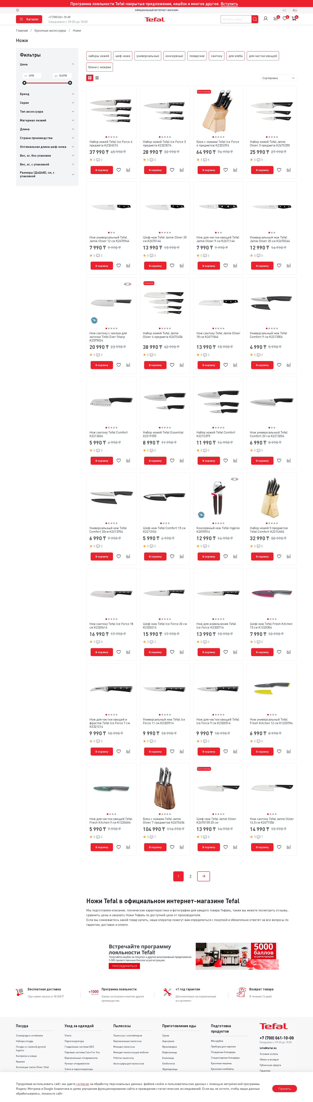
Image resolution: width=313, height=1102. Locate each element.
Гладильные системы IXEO (79, 1026)
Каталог (29, 19)
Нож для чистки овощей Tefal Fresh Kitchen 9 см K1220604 (110, 803)
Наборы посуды (24, 1021)
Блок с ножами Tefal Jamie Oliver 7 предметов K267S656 (163, 803)
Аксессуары (71, 1058)
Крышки (20, 1041)
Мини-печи (168, 1060)
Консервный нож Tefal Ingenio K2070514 (218, 520)
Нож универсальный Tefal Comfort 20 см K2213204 (268, 426)
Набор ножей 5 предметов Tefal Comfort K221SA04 (269, 520)
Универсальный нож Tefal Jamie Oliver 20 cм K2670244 (270, 236)
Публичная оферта (270, 1045)
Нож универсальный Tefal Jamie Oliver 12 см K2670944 (109, 236)
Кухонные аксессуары (50, 30)
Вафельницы (169, 1032)
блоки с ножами (99, 67)
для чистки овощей (263, 56)
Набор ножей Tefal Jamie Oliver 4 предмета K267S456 (163, 330)
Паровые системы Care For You (82, 1032)
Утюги (68, 1015)
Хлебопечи (168, 1043)
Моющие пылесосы (124, 1026)
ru (295, 10)
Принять (284, 1089)
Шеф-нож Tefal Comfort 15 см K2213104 (164, 520)
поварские (197, 56)
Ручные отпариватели (77, 1043)
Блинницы (168, 1037)
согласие (82, 1084)
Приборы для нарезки (223, 1026)
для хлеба (236, 56)
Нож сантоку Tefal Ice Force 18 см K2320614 (111, 613)
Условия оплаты (269, 1033)
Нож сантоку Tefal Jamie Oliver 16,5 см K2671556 (272, 803)
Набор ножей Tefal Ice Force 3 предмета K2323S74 (164, 143)
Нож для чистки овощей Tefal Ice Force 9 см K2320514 (217, 706)
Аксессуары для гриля (174, 1065)
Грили (165, 1015)
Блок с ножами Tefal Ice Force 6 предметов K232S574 (217, 143)
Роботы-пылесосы (123, 1037)
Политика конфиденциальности (277, 1056)
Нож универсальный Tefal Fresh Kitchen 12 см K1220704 (271, 706)
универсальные (148, 56)
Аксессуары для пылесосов (128, 1043)
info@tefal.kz (268, 1028)
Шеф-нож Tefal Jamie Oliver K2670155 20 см (216, 803)
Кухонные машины (221, 1043)
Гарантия (265, 1050)
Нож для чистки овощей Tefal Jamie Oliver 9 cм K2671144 (217, 236)
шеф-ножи (122, 56)
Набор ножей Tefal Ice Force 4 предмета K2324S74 (110, 143)
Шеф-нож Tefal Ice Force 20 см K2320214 (165, 613)
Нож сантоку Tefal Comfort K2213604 (108, 426)
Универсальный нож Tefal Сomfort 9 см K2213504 (268, 330)
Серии (19, 1058)
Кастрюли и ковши (26, 1035)
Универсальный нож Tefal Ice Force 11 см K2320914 (164, 706)
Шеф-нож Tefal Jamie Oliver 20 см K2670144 (165, 236)
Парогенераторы (74, 1021)
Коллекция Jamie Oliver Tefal (32, 1047)
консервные (174, 56)
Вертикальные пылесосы (127, 1021)
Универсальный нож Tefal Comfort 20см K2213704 (108, 520)
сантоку (216, 56)
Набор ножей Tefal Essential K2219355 (163, 426)
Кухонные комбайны (222, 1048)
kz (284, 10)
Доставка (265, 1061)
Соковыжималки (220, 1054)
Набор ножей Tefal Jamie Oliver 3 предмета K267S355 (270, 143)
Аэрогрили (168, 1021)
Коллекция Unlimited (28, 1052)
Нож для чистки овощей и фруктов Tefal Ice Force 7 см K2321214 (109, 708)
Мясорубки (217, 1020)
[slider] (24, 83)
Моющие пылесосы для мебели (131, 1032)
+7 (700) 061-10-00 (59, 17)
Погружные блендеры (223, 1032)
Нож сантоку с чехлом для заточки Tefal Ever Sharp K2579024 (108, 331)
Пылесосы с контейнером (127, 1015)
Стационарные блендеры (225, 1037)
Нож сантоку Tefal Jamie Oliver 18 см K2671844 (218, 330)
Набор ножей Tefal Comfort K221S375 (215, 426)
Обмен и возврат (269, 1039)
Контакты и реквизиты (272, 1067)
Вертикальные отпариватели (81, 1037)
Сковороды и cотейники (29, 1015)
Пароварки (168, 1054)
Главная (22, 30)
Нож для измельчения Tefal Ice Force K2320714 (216, 613)
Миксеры (216, 1060)
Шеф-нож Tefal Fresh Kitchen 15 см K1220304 (271, 613)
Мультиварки (169, 1026)
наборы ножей (98, 56)
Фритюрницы (169, 1049)
